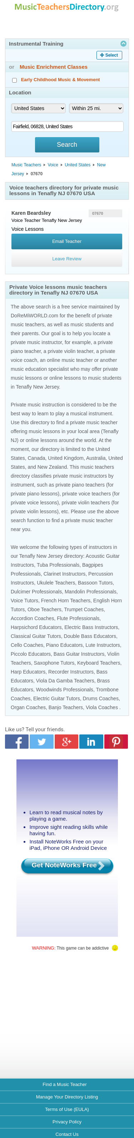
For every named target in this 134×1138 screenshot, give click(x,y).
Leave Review (66, 258)
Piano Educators (64, 645)
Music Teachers (26, 164)
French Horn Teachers (65, 600)
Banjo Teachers (66, 707)
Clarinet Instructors (64, 574)
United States (77, 164)
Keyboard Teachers (98, 663)
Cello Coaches (27, 645)
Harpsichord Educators (36, 627)
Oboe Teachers (44, 609)
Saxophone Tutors (54, 663)
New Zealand (52, 467)
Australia (95, 458)
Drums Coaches (101, 698)
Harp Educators (28, 672)
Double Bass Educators (90, 636)
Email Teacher (66, 241)
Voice (53, 164)
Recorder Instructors (71, 672)
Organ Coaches (28, 707)
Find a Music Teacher (64, 1084)
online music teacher (70, 360)
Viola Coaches (102, 707)
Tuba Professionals (58, 565)
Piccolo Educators (31, 654)
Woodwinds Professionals (64, 689)
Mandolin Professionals (90, 591)
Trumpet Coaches (84, 609)
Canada (36, 458)
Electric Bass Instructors (91, 627)
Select (111, 55)
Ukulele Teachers (56, 583)
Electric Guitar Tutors (56, 698)
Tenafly (49, 220)
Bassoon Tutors (95, 583)
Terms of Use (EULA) (67, 1109)
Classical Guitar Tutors (36, 636)
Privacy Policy (67, 1121)
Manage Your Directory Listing (67, 1097)
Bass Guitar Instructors (79, 654)
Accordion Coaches (32, 618)
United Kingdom (66, 458)
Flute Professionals (78, 618)
